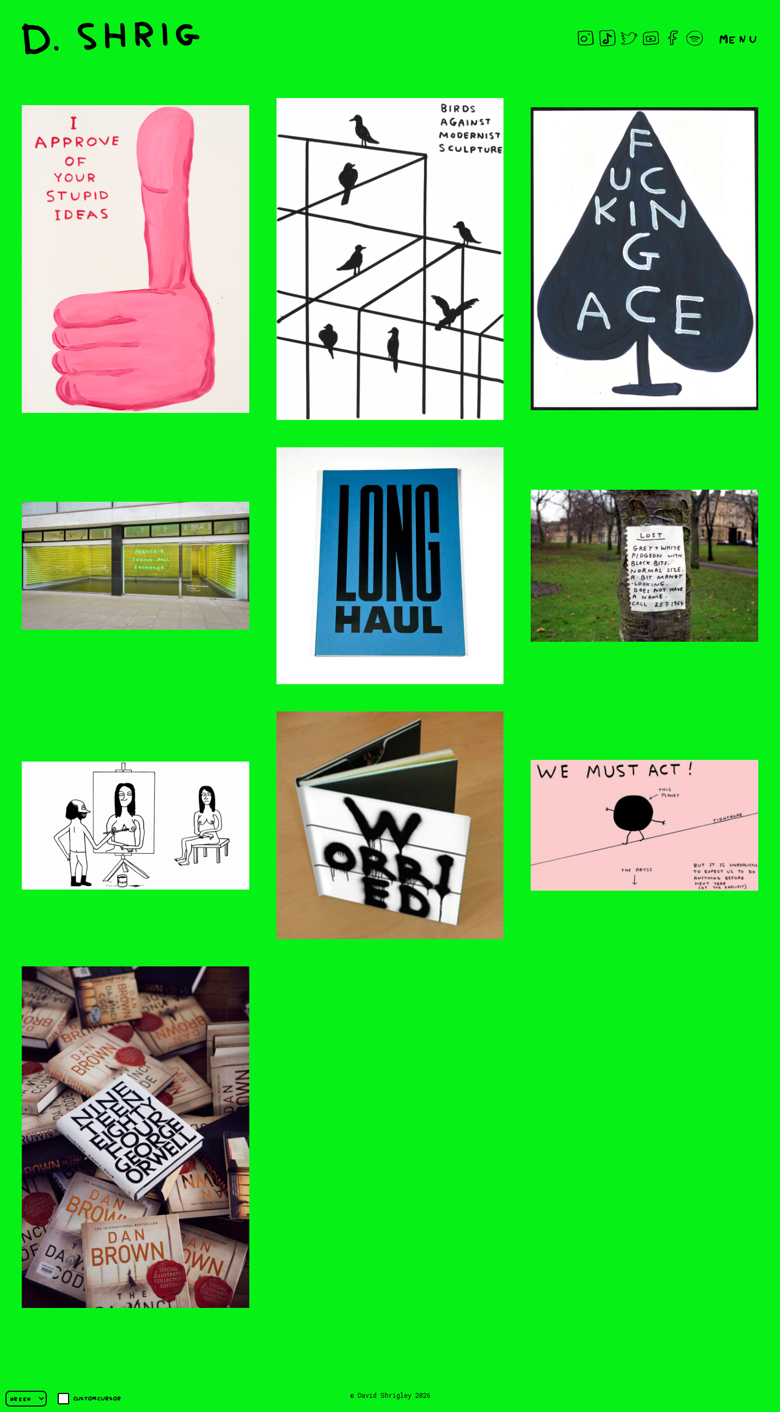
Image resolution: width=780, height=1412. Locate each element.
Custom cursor (89, 1398)
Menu (738, 38)
